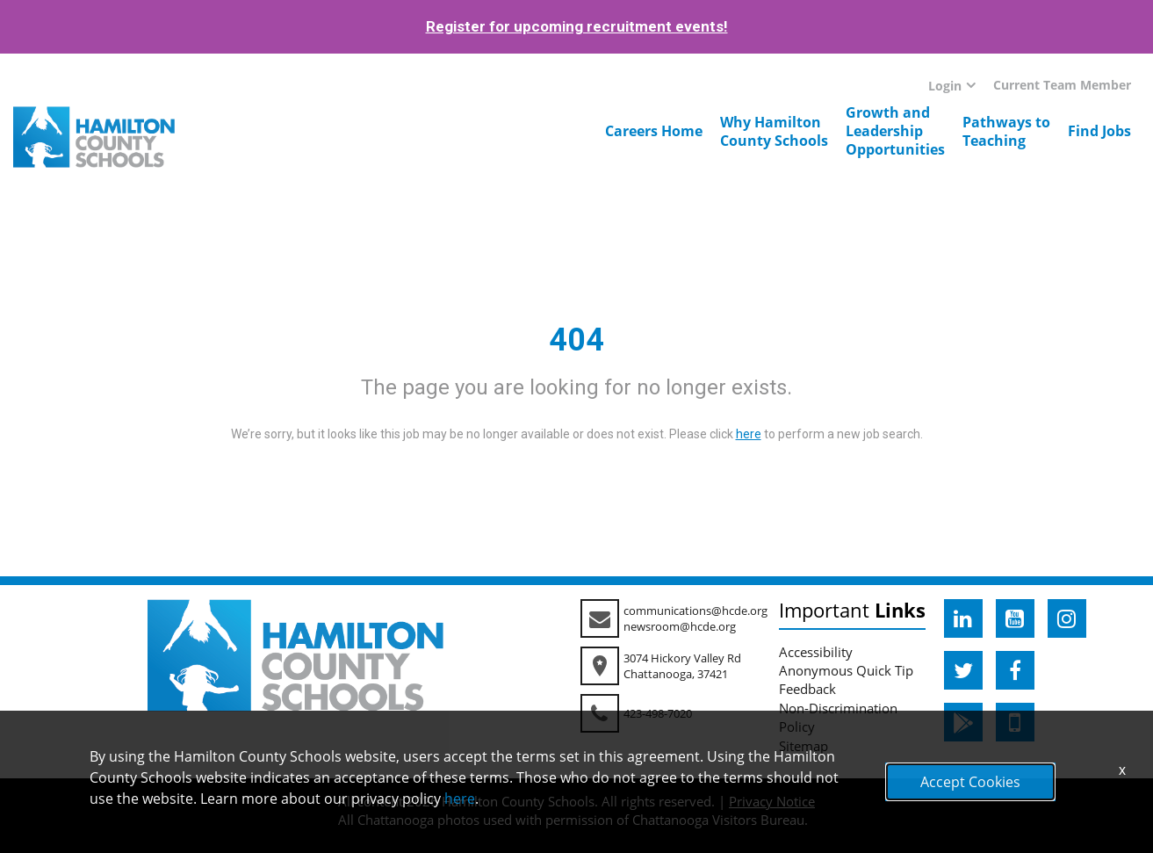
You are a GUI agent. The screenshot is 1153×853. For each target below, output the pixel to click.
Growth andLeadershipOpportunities (895, 131)
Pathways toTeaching (1006, 131)
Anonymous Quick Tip (846, 670)
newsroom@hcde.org (679, 626)
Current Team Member (1062, 84)
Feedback (807, 689)
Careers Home (654, 131)
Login (945, 85)
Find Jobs (1099, 131)
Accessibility (816, 652)
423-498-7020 (657, 713)
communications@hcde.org (695, 610)
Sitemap (803, 746)
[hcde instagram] (1067, 618)
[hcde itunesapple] (1015, 722)
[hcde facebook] (1015, 670)
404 (576, 340)
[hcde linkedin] (963, 618)
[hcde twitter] (963, 670)
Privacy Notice (772, 801)
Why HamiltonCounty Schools (774, 131)
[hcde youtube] (1015, 618)
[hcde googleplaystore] (963, 722)
